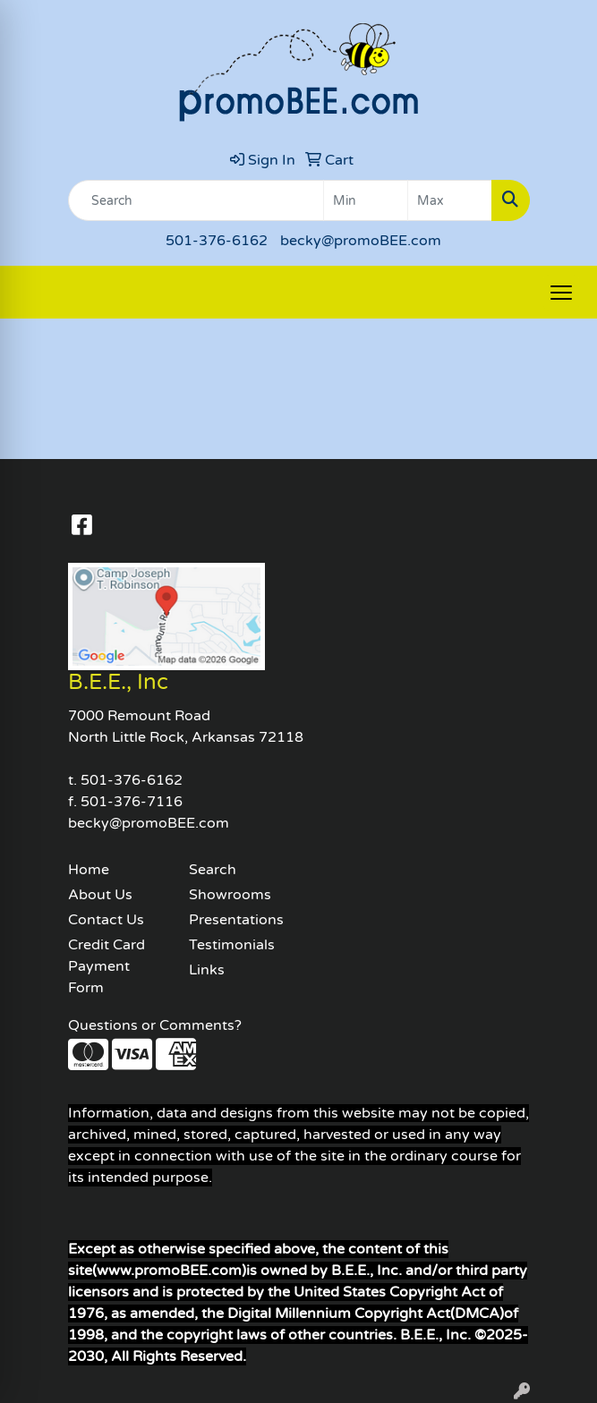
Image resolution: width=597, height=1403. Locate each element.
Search (212, 870)
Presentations (236, 920)
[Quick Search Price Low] (365, 200)
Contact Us (106, 920)
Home (88, 870)
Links (207, 970)
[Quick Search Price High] (449, 200)
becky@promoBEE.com (360, 241)
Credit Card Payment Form (106, 966)
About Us (100, 895)
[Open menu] (561, 292)
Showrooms (230, 895)
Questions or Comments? (155, 1025)
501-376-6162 (217, 241)
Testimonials (232, 945)
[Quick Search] (196, 200)
